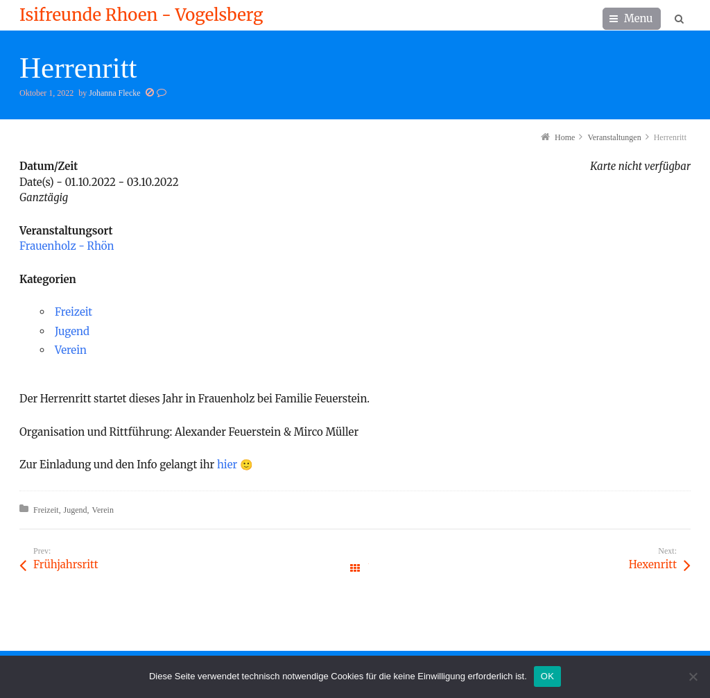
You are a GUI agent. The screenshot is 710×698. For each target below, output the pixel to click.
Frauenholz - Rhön (66, 246)
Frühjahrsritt (65, 564)
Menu (638, 18)
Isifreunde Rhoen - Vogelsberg (141, 15)
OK (547, 676)
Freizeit (73, 311)
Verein (71, 350)
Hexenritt (653, 564)
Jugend (72, 331)
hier (227, 464)
